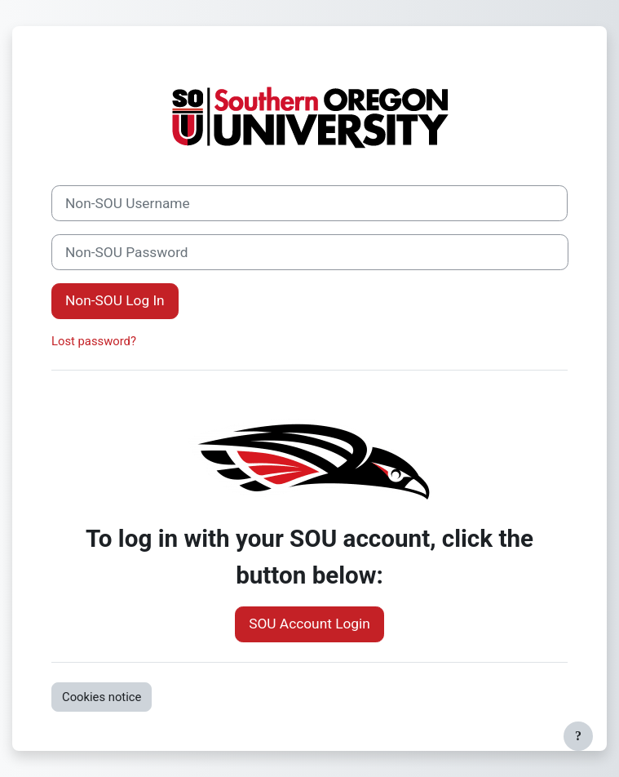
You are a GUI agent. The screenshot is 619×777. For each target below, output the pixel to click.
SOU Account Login (309, 623)
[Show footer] (578, 736)
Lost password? (93, 341)
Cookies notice (101, 697)
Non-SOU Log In (115, 300)
